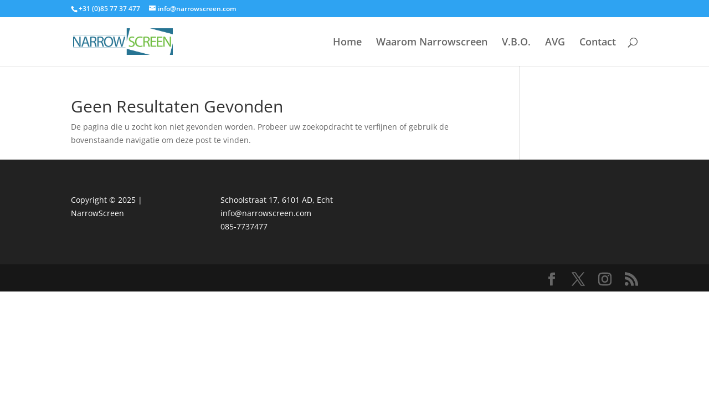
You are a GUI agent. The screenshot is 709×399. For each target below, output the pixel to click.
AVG (555, 43)
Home (347, 43)
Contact (597, 43)
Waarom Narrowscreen (431, 43)
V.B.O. (516, 43)
